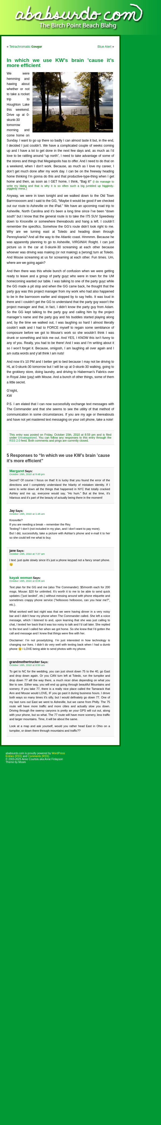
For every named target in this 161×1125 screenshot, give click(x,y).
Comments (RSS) (38, 756)
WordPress (58, 753)
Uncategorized (27, 437)
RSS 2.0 (14, 440)
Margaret (16, 471)
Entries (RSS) (14, 756)
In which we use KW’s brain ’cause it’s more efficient (60, 62)
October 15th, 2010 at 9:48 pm (27, 474)
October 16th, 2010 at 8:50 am (27, 665)
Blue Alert (104, 47)
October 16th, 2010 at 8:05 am (27, 580)
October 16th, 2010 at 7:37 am (27, 553)
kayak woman (20, 578)
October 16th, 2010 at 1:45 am (27, 513)
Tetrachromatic (25, 47)
